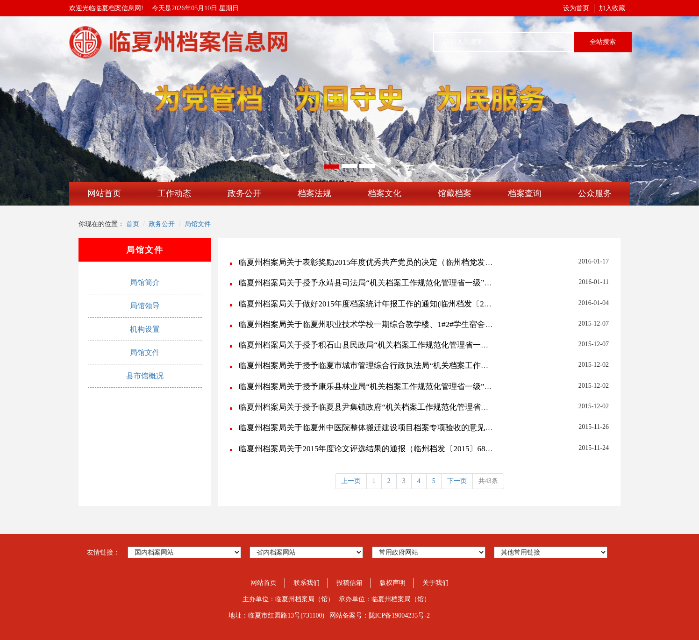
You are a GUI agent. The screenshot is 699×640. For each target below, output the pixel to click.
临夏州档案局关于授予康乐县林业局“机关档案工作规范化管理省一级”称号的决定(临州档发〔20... (409, 386)
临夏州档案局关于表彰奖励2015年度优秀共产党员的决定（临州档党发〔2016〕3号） (388, 262)
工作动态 (174, 193)
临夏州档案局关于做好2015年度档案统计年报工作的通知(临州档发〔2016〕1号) (378, 303)
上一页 (351, 480)
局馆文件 (198, 224)
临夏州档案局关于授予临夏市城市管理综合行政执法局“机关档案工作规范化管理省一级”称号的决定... (416, 365)
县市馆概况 (145, 376)
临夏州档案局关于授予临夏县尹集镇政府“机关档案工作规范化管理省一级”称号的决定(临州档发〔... (413, 407)
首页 (132, 224)
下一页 (457, 480)
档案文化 (384, 193)
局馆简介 (145, 282)
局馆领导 (145, 306)
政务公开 (244, 193)
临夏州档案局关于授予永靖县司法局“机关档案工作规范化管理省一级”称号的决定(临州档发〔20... (409, 282)
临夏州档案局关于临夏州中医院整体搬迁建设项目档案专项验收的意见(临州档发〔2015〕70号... (406, 427)
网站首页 (104, 193)
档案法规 (314, 193)
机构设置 (145, 329)
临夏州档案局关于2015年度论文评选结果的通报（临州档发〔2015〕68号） (370, 448)
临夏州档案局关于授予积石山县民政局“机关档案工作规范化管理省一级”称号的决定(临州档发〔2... (411, 345)
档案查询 (525, 193)
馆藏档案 (454, 193)
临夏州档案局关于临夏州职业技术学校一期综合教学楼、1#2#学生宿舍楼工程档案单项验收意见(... (410, 324)
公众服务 (595, 193)
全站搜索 (603, 41)
